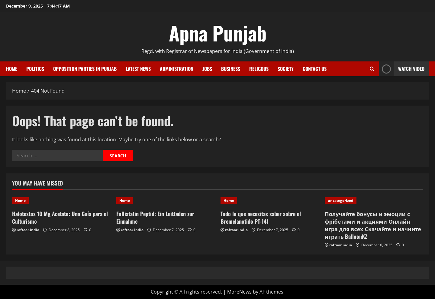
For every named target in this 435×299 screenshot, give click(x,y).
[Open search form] (372, 69)
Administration (176, 68)
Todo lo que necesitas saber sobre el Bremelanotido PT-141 (261, 217)
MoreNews (239, 291)
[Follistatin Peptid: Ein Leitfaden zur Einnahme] (165, 200)
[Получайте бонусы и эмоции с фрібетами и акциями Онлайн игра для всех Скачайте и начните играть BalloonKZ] (374, 200)
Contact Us (315, 68)
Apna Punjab (217, 32)
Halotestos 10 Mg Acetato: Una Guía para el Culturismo (60, 217)
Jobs (207, 68)
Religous (259, 68)
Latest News (138, 68)
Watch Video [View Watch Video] (401, 68)
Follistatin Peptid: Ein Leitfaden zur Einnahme (155, 217)
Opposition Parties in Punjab (85, 68)
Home (11, 68)
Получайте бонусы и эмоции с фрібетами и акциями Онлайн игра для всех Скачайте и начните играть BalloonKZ (373, 225)
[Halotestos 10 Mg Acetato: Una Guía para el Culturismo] (61, 200)
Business (230, 68)
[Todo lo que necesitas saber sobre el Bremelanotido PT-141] (270, 200)
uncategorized (340, 200)
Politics (35, 68)
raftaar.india (28, 229)
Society (286, 68)
